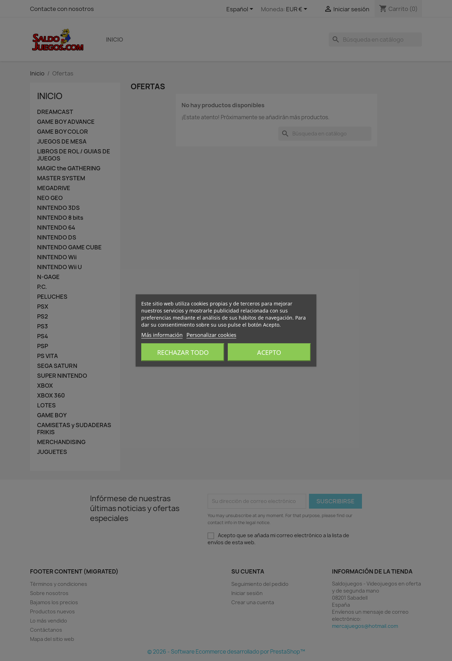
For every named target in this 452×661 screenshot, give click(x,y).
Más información (162, 334)
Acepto (269, 352)
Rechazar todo (183, 352)
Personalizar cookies (211, 334)
